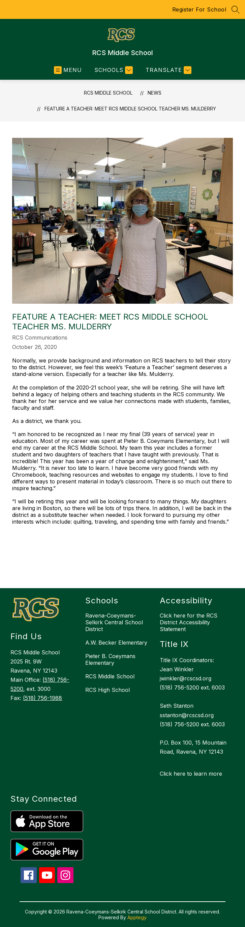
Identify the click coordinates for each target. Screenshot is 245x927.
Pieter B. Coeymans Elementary (110, 659)
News (154, 93)
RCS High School (107, 689)
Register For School (199, 9)
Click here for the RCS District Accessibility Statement (188, 622)
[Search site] (236, 9)
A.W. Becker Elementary (116, 642)
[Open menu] (68, 70)
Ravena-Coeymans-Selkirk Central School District (114, 622)
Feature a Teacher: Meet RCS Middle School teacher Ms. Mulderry (130, 108)
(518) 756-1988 (42, 698)
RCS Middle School (108, 93)
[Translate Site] (167, 70)
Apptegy (137, 917)
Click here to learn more (191, 773)
